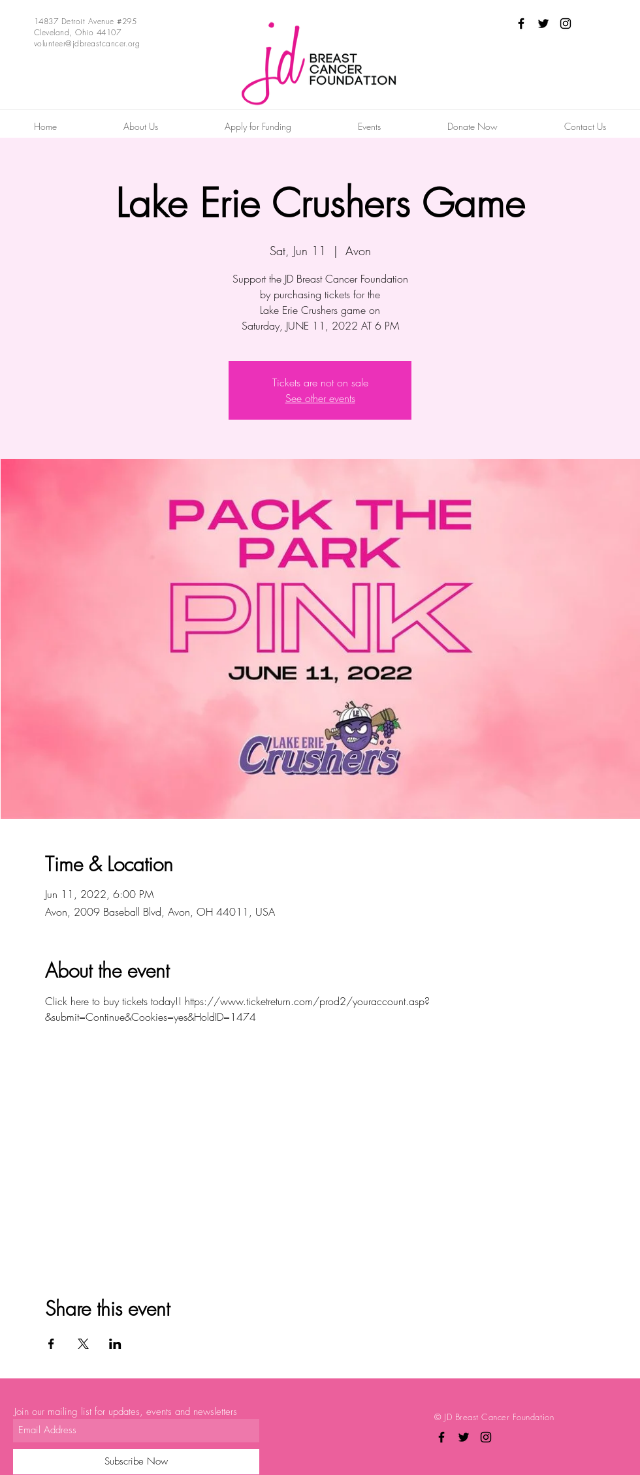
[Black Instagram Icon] (565, 23)
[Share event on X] (83, 1344)
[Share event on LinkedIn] (115, 1344)
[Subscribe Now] (136, 1461)
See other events (320, 398)
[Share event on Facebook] (51, 1344)
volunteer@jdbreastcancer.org (87, 43)
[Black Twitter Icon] (543, 23)
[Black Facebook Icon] (521, 23)
